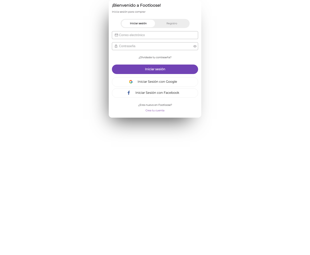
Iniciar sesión (138, 23)
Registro (171, 23)
